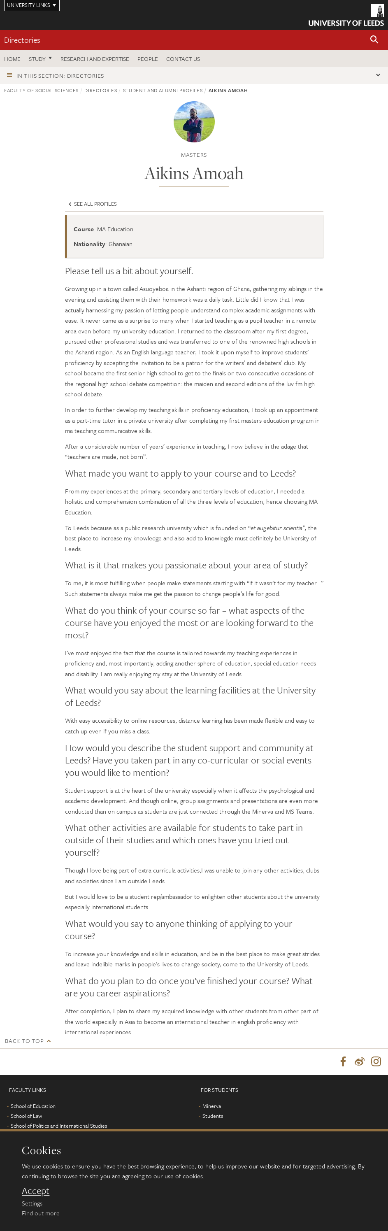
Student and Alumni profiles (163, 90)
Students (212, 1116)
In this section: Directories (60, 75)
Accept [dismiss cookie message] (35, 1191)
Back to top (24, 1040)
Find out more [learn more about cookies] (41, 1212)
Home (12, 58)
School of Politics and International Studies (59, 1126)
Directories (22, 39)
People (147, 58)
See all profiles (92, 204)
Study (37, 58)
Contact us (183, 58)
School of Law (26, 1116)
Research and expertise (94, 58)
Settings (32, 1203)
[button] (374, 40)
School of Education (33, 1107)
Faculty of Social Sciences (41, 90)
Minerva (211, 1107)
